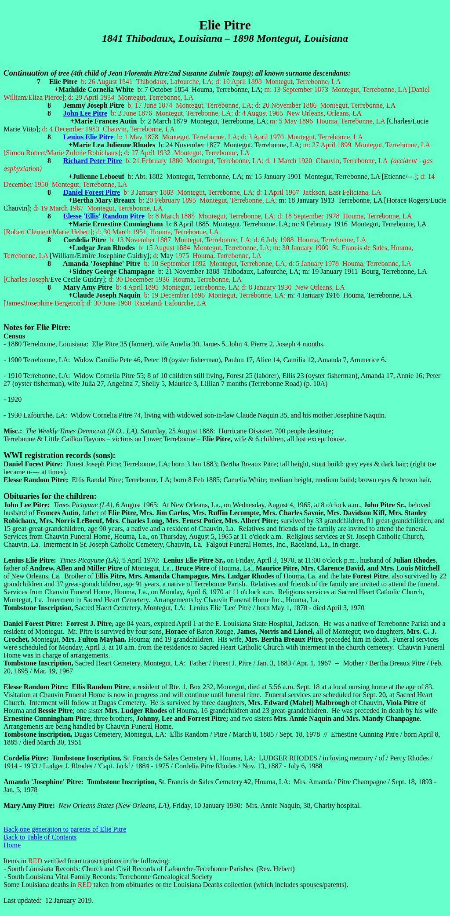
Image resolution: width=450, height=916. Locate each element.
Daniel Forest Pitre (91, 192)
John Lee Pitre (85, 113)
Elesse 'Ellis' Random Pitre (104, 216)
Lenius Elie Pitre (88, 137)
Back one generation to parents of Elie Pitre (65, 829)
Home (12, 845)
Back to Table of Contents (40, 837)
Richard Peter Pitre (92, 160)
